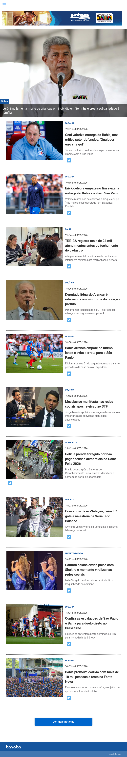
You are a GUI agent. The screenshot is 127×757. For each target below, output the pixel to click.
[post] (63, 138)
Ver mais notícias (63, 721)
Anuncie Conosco (115, 754)
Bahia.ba (24, 5)
